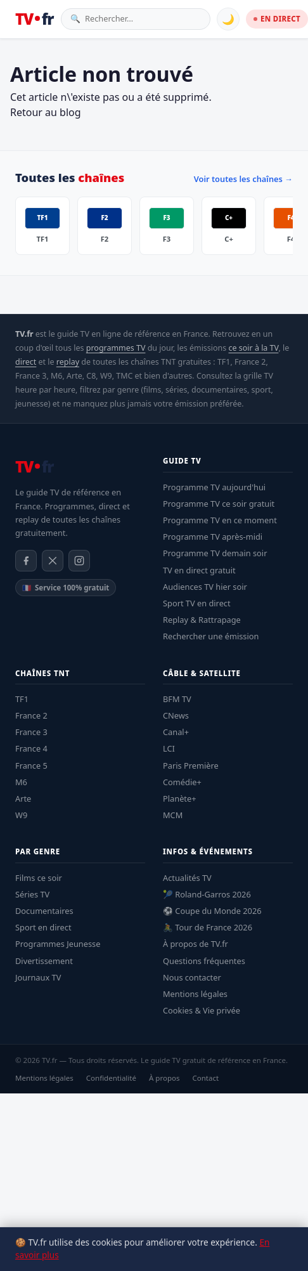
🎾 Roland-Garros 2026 (207, 894)
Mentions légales (195, 994)
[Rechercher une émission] (143, 19)
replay (67, 361)
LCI (169, 748)
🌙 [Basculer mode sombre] (228, 19)
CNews (176, 715)
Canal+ (176, 732)
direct (25, 361)
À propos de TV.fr (195, 943)
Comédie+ (182, 782)
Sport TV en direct (197, 603)
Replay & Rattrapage (202, 619)
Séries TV (32, 894)
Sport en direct (43, 927)
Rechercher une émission (211, 636)
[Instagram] (79, 560)
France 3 (31, 732)
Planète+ (179, 798)
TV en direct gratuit (199, 570)
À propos (164, 1078)
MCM (173, 815)
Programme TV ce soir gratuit (218, 503)
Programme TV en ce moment (220, 520)
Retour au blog (45, 112)
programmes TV (116, 347)
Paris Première (191, 765)
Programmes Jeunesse (57, 943)
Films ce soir (38, 877)
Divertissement (44, 961)
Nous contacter (192, 977)
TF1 (22, 699)
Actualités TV (187, 877)
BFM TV (177, 699)
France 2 (31, 715)
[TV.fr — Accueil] (34, 19)
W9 (21, 815)
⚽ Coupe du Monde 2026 (212, 910)
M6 (21, 782)
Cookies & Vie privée (201, 1010)
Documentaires (44, 910)
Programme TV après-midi (212, 536)
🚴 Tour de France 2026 (207, 927)
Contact (205, 1078)
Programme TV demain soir (215, 553)
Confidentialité (111, 1078)
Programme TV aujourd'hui (214, 487)
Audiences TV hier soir (205, 586)
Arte (23, 798)
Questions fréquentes (204, 961)
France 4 (31, 748)
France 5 (31, 765)
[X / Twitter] (52, 560)
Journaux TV (38, 977)
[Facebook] (26, 560)
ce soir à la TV (254, 347)
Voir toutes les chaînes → (243, 179)
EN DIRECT (276, 18)
